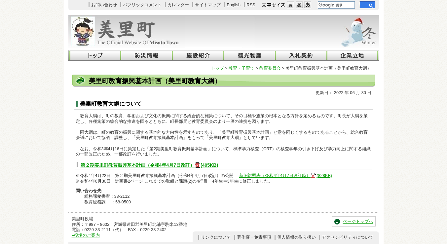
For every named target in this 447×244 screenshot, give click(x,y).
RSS (250, 4)
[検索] (335, 5)
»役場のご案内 (86, 235)
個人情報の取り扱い (296, 237)
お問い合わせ (104, 4)
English (234, 4)
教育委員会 (270, 68)
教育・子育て (241, 68)
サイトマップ (208, 4)
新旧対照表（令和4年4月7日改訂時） (285, 175)
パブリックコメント (142, 4)
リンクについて (216, 237)
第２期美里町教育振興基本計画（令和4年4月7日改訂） (149, 165)
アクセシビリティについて (347, 237)
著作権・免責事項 (254, 237)
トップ (217, 68)
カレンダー (178, 4)
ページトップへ (358, 221)
